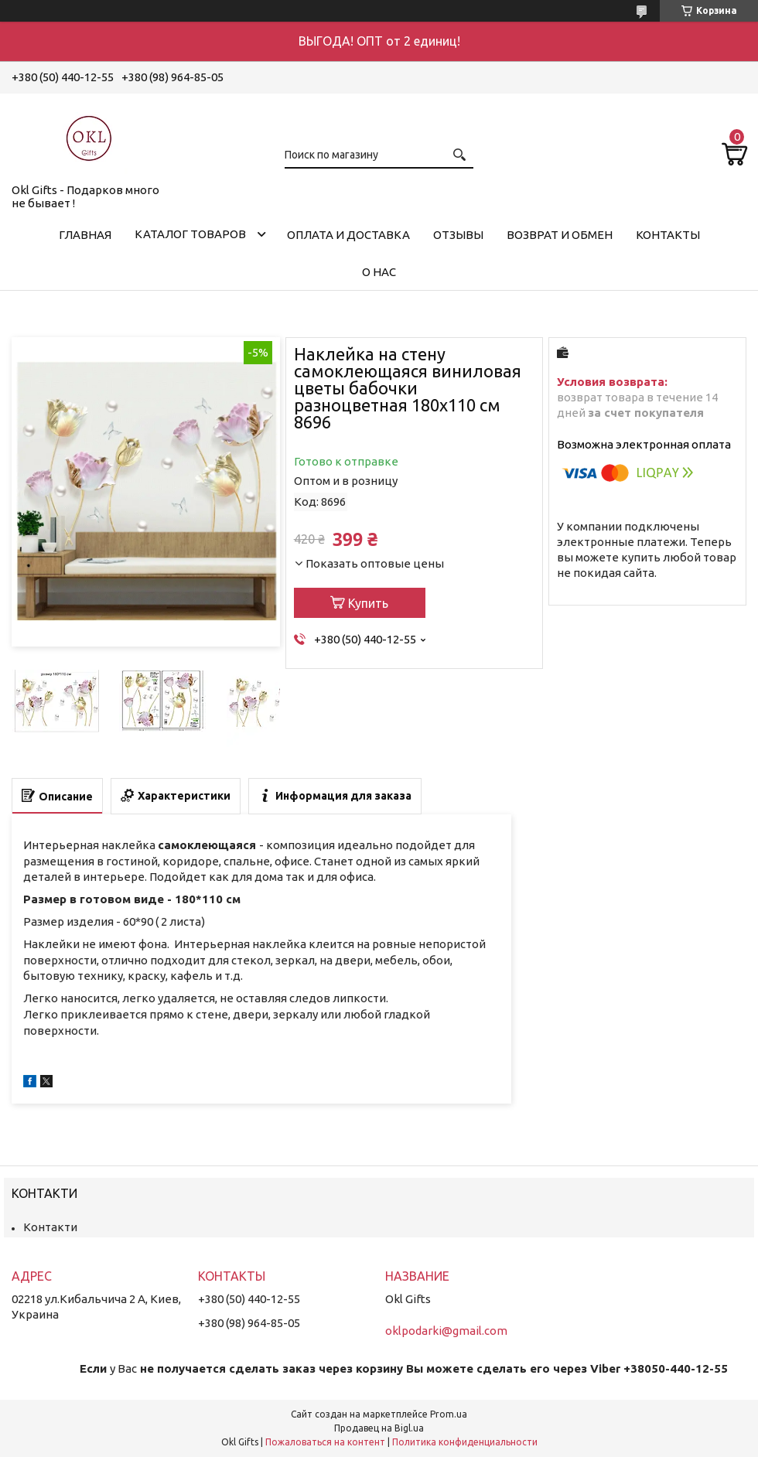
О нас (379, 271)
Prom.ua (448, 1414)
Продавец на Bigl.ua (379, 1428)
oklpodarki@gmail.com (446, 1330)
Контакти (50, 1227)
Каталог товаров (190, 234)
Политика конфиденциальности (465, 1442)
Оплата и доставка (348, 234)
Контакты (668, 234)
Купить (368, 603)
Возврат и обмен (560, 234)
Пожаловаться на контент (325, 1442)
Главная (85, 234)
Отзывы (458, 234)
